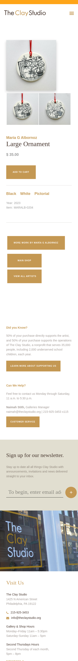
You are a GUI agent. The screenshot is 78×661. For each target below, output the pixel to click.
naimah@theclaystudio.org (23, 411)
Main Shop (24, 260)
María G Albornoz (21, 138)
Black (11, 194)
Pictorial (42, 194)
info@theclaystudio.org (23, 617)
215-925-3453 (17, 612)
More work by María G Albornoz (36, 243)
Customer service (22, 422)
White (25, 194)
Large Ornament (7, 23)
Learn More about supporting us (33, 366)
